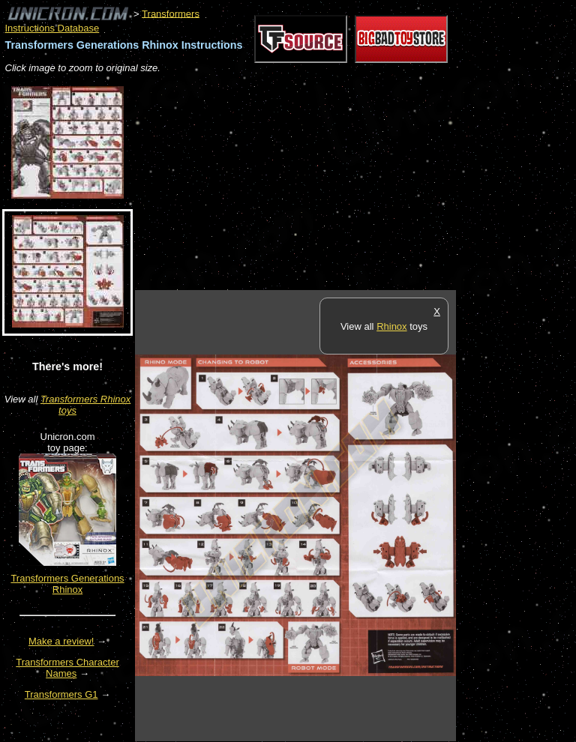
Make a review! (61, 641)
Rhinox (391, 326)
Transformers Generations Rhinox (67, 584)
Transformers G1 (61, 694)
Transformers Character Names (67, 668)
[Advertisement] (310, 183)
